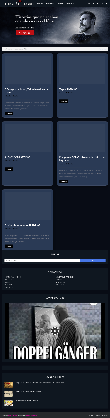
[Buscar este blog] (42, 260)
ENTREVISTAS (9, 285)
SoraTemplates (12, 415)
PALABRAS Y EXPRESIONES (65, 277)
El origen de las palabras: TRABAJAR (22, 225)
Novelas (91, 415)
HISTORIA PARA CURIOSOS (12, 277)
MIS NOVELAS (8, 287)
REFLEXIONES (9, 279)
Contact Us (105, 415)
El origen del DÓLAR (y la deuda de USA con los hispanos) (82, 159)
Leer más (9, 113)
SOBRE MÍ (59, 279)
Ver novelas (25, 32)
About (98, 415)
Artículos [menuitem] (49, 4)
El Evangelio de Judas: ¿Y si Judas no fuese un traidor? (26, 91)
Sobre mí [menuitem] (69, 4)
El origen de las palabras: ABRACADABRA (28, 392)
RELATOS (7, 282)
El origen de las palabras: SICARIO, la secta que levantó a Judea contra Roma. (39, 383)
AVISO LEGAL (60, 285)
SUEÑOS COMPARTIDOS (17, 157)
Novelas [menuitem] (39, 4)
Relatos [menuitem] (60, 4)
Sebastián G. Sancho (11, 96)
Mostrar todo (102, 49)
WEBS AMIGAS (60, 282)
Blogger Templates (31, 415)
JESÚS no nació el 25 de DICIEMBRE (26, 400)
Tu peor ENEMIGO (68, 89)
